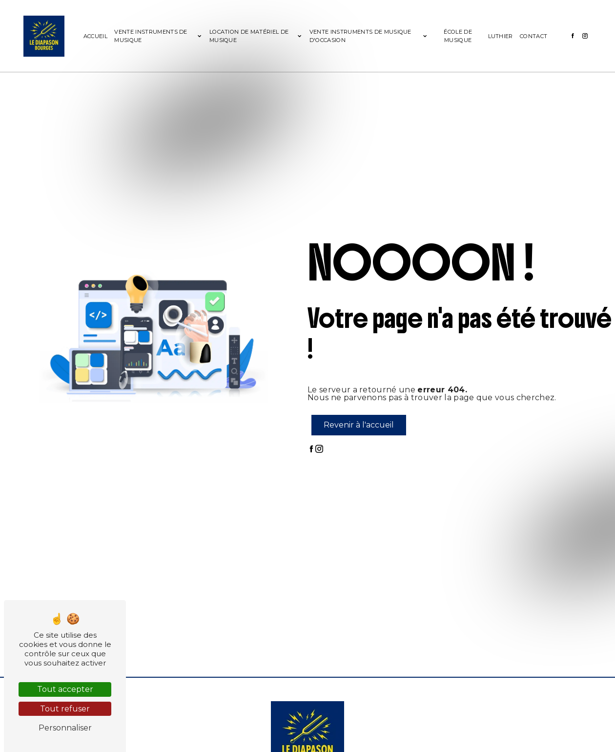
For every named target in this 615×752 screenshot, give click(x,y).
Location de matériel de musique (248, 35)
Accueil (95, 36)
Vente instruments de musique (150, 35)
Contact (533, 36)
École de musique (458, 35)
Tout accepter (65, 689)
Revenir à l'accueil (359, 425)
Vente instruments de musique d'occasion (360, 35)
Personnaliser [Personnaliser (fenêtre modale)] (65, 727)
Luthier (500, 36)
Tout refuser (65, 708)
